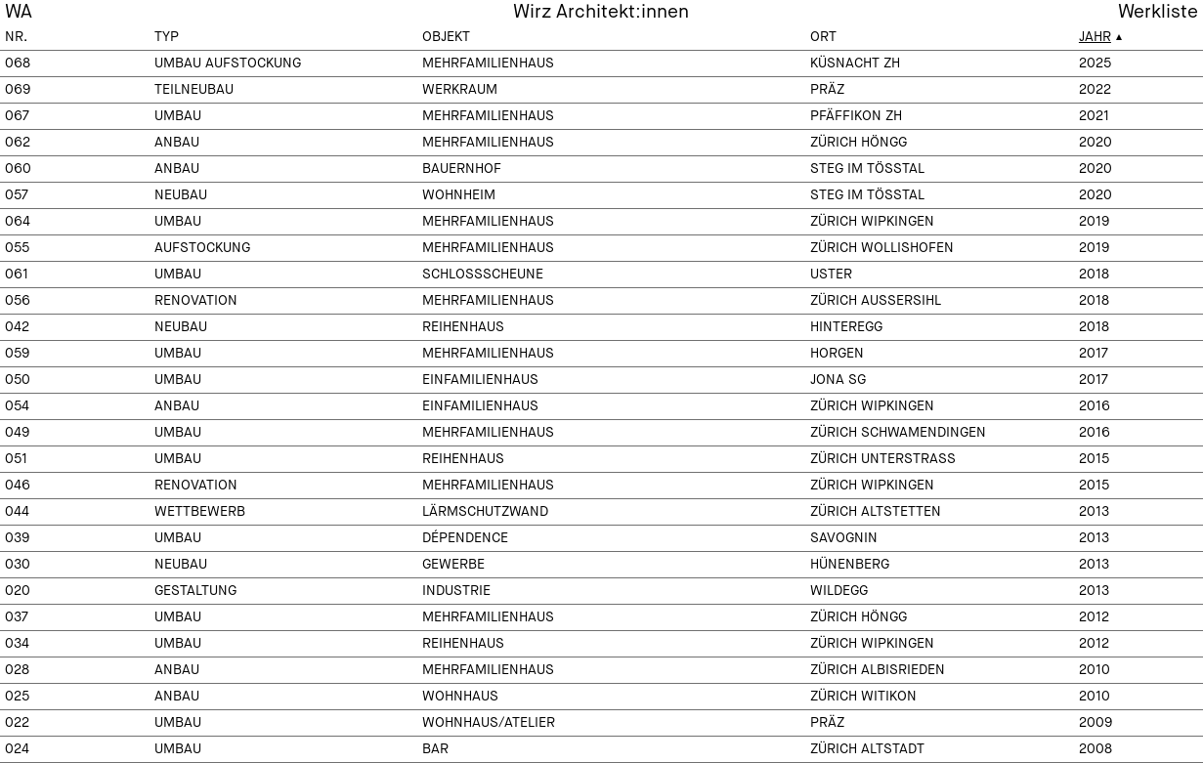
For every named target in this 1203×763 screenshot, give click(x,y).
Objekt (446, 37)
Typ (166, 37)
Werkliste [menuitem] (1158, 12)
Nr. (16, 37)
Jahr (1095, 37)
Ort (823, 37)
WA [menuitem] (18, 12)
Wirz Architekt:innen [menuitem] (601, 12)
